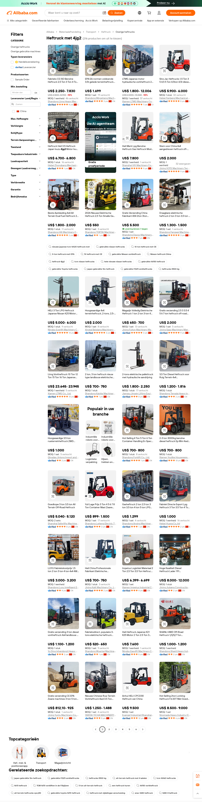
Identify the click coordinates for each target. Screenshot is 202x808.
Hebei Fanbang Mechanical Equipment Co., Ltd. (175, 98)
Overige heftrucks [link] (125, 31)
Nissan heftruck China (159, 254)
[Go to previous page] (96, 729)
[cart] (149, 13)
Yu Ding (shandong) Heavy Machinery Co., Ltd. (63, 651)
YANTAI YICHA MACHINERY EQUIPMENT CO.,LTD (100, 715)
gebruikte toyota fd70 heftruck (63, 793)
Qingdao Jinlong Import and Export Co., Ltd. (63, 457)
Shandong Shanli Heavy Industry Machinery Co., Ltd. (175, 651)
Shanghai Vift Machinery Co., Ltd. (137, 165)
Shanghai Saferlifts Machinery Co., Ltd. (63, 523)
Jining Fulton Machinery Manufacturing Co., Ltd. (137, 329)
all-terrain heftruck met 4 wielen (130, 778)
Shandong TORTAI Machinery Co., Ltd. (100, 232)
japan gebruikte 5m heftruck (99, 269)
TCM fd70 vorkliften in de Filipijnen (51, 785)
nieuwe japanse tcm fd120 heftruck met (69, 246)
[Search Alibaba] (74, 13)
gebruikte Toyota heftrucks (63, 269)
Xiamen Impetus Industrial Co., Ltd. (137, 587)
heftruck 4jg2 (57, 261)
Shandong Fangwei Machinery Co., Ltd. (175, 232)
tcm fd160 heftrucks (164, 778)
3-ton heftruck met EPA (61, 254)
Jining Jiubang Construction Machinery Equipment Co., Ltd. (175, 587)
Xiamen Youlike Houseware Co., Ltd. (175, 457)
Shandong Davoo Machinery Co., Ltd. (137, 234)
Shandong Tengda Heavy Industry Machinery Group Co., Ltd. (175, 393)
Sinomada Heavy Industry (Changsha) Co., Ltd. (175, 715)
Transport (91, 31)
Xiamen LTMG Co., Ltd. (59, 393)
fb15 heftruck (19, 785)
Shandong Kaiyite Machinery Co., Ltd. (100, 393)
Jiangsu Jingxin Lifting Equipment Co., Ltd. (137, 393)
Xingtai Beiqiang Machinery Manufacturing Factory (100, 329)
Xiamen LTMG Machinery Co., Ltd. (137, 101)
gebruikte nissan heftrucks (110, 246)
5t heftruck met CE (91, 254)
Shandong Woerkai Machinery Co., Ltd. (100, 651)
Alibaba (50, 31)
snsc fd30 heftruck (142, 793)
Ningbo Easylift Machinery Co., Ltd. (137, 651)
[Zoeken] (116, 12)
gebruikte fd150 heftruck (151, 261)
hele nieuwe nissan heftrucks (116, 261)
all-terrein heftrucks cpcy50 (26, 793)
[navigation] (25, 381)
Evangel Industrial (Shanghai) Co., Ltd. (137, 715)
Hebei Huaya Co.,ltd (169, 523)
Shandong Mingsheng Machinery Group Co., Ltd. (100, 98)
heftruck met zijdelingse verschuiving (105, 793)
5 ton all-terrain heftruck (88, 785)
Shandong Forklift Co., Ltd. (136, 457)
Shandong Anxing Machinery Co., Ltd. (137, 523)
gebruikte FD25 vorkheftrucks (136, 269)
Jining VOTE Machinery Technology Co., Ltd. (175, 168)
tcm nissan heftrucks (82, 261)
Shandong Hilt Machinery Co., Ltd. (63, 232)
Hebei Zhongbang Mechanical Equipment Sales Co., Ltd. (63, 165)
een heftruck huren (119, 785)
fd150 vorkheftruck (147, 785)
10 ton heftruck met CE (143, 246)
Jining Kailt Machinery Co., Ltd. (100, 587)
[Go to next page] (143, 729)
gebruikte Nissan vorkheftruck (125, 254)
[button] (104, 13)
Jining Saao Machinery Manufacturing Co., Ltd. (175, 329)
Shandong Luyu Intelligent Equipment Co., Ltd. (63, 587)
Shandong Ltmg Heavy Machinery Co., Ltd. (63, 101)
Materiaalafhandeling (70, 31)
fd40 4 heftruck (168, 793)
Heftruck (106, 31)
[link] (197, 776)
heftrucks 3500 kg (169, 269)
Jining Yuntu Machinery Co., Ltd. (63, 715)
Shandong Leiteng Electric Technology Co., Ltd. (100, 523)
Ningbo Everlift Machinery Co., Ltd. (63, 329)
